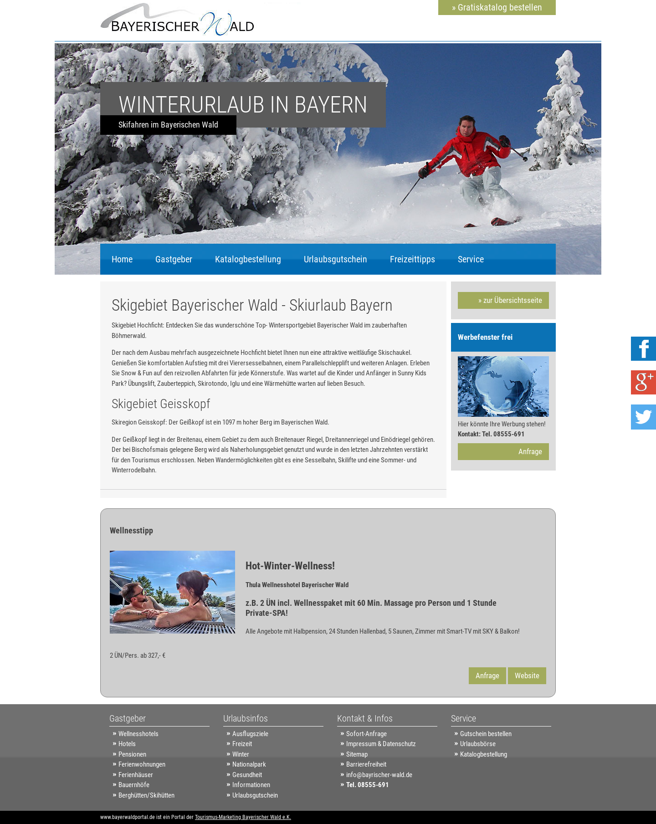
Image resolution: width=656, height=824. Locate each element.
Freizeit (242, 744)
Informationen (251, 785)
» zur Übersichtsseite (510, 300)
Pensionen (132, 754)
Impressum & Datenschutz (381, 744)
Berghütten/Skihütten (146, 795)
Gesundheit (247, 775)
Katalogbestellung (248, 259)
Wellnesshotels (138, 734)
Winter (240, 754)
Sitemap (357, 754)
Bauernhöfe (133, 785)
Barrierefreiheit (366, 764)
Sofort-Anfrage (366, 734)
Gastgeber (173, 259)
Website (527, 675)
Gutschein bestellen (486, 734)
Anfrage (530, 451)
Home (122, 259)
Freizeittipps (412, 259)
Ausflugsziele (250, 734)
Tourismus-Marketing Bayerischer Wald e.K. (243, 817)
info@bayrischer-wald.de (379, 775)
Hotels (127, 744)
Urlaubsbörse (478, 744)
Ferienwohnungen (141, 764)
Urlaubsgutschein (335, 259)
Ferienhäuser (135, 775)
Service (471, 259)
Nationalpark (249, 764)
